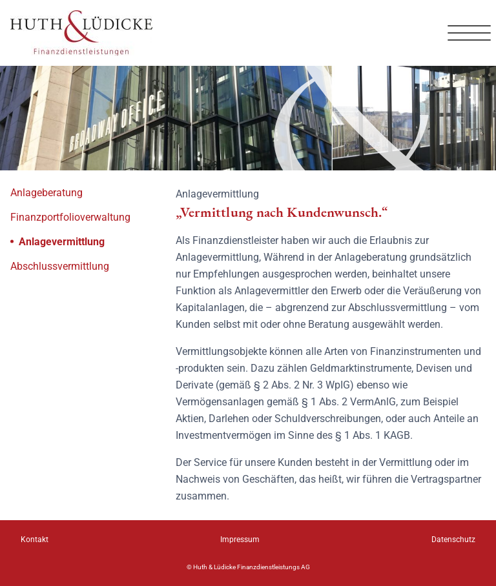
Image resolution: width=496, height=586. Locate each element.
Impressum (240, 539)
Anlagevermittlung (57, 241)
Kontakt (34, 539)
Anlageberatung (46, 193)
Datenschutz (453, 539)
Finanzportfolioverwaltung (70, 217)
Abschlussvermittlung (59, 266)
